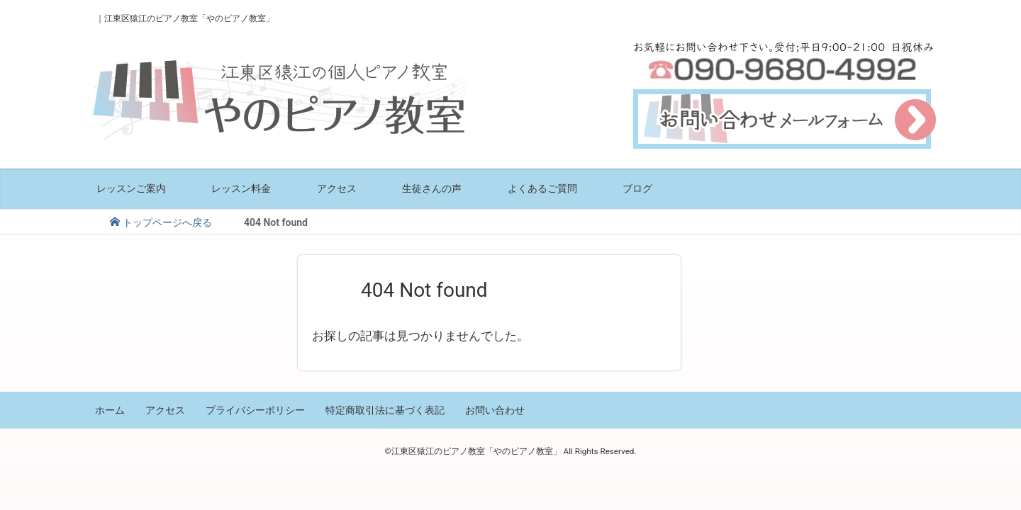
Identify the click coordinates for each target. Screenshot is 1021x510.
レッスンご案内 (131, 188)
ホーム (110, 410)
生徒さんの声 (432, 188)
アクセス (337, 188)
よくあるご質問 (542, 188)
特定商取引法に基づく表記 (385, 410)
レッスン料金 (241, 188)
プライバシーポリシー (255, 410)
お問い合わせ (495, 410)
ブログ (637, 188)
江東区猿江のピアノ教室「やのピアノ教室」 (189, 18)
